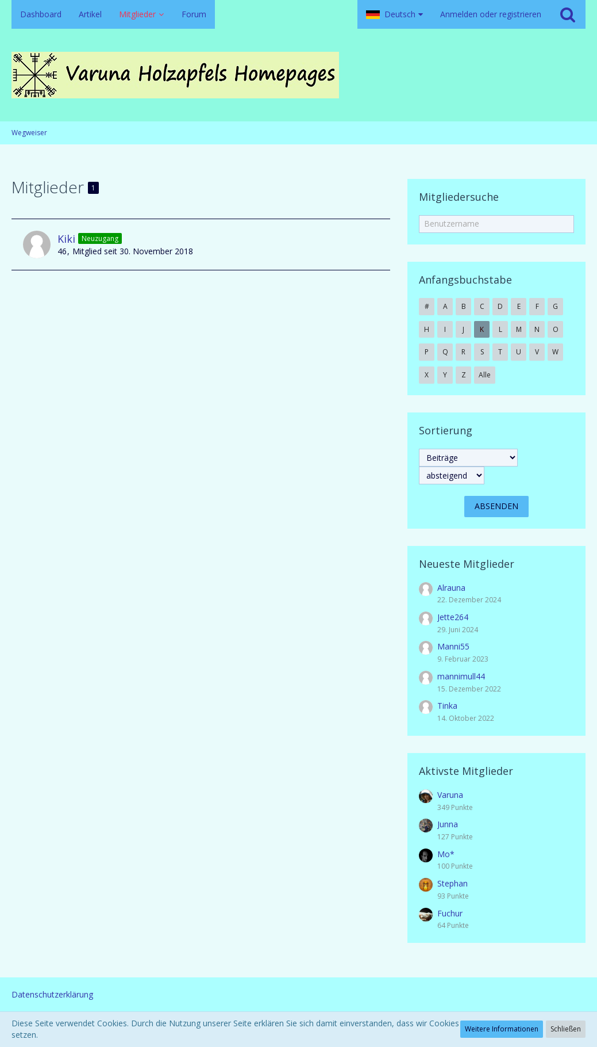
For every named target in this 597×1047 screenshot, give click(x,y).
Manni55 (453, 646)
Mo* (446, 854)
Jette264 (452, 617)
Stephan (452, 883)
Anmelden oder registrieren (490, 14)
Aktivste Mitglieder (466, 771)
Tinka (447, 705)
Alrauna (451, 587)
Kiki (66, 239)
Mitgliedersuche (459, 197)
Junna (447, 824)
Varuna (450, 794)
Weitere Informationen (501, 1029)
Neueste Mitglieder (466, 564)
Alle (485, 375)
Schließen (565, 1029)
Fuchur (450, 913)
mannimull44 (461, 676)
